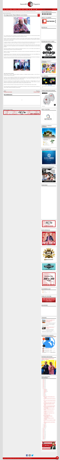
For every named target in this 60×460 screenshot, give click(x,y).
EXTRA (4, 9)
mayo (44, 395)
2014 (43, 431)
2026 (43, 379)
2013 (43, 432)
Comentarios (45, 292)
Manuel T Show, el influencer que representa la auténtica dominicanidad (50, 321)
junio (44, 394)
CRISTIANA (19, 9)
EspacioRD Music (44, 353)
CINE (29, 9)
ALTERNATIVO (15, 9)
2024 (43, 381)
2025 (43, 380)
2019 (43, 387)
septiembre (45, 391)
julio (44, 393)
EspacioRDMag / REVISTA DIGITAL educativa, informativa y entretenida (17, 458)
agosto (45, 392)
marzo (44, 425)
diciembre (45, 389)
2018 (43, 388)
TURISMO (26, 9)
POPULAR (7, 9)
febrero (45, 426)
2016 (43, 429)
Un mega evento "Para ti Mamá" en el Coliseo (15, 15)
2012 (43, 433)
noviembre (45, 390)
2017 (43, 428)
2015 (43, 430)
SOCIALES (23, 9)
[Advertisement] (49, 202)
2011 (43, 434)
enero (44, 427)
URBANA (11, 9)
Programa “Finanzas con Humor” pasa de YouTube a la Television (47, 359)
